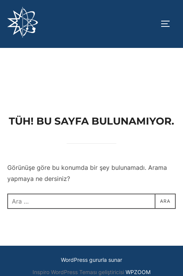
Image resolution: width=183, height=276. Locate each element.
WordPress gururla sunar (91, 212)
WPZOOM (138, 224)
